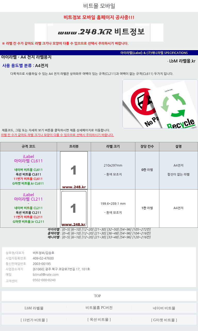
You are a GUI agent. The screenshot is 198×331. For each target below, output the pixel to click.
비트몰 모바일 (99, 6)
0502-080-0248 (44, 280)
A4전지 (41, 66)
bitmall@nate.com (46, 274)
